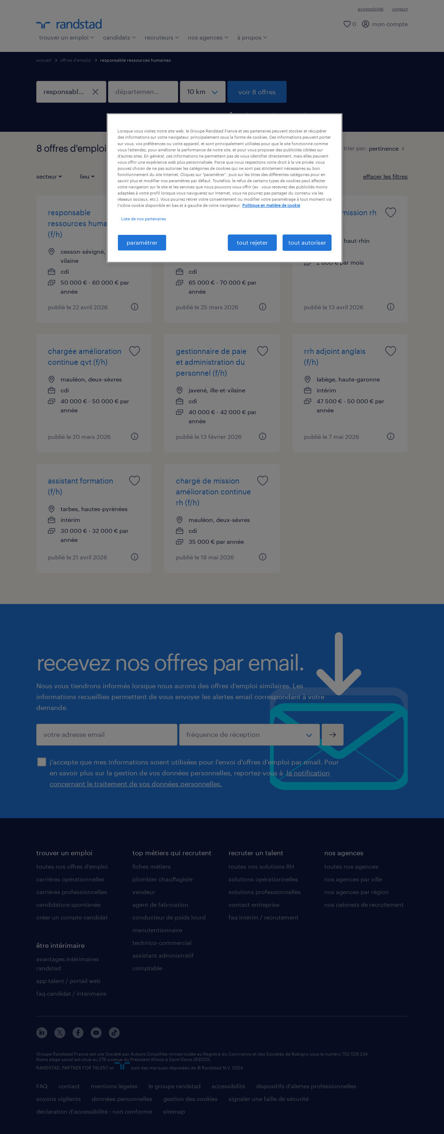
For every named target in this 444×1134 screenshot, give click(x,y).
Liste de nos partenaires (143, 218)
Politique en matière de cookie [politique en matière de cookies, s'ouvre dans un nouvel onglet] (271, 205)
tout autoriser (307, 242)
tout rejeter (252, 242)
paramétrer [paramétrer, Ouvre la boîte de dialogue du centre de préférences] (142, 242)
